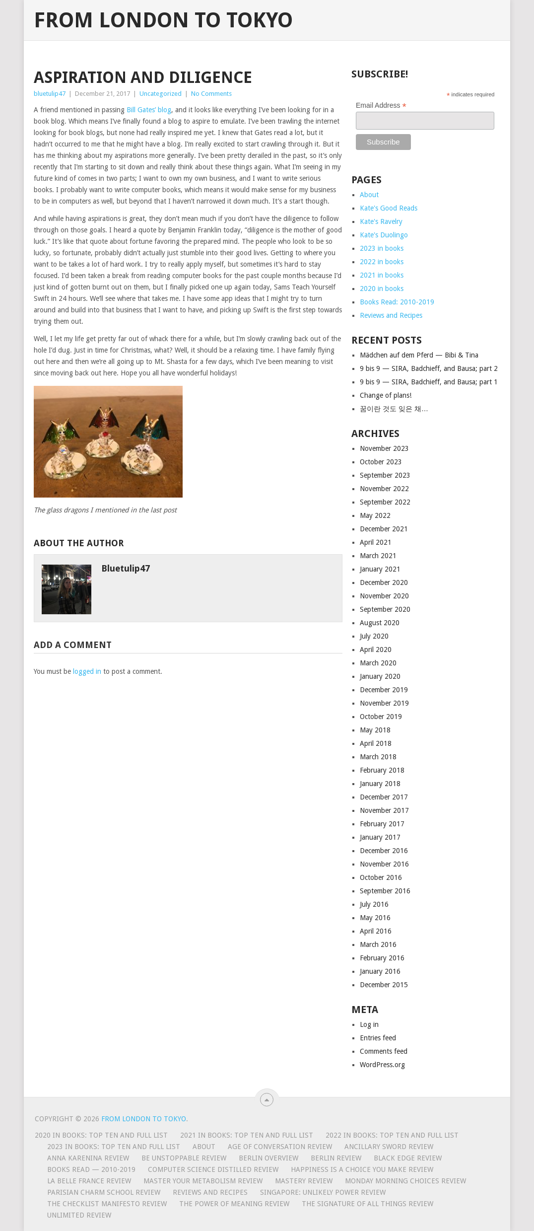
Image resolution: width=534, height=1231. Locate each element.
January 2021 (380, 569)
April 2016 (376, 931)
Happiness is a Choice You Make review (362, 1169)
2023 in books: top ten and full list (113, 1147)
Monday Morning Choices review (405, 1181)
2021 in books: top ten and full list (246, 1135)
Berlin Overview (268, 1158)
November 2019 (384, 703)
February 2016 (382, 958)
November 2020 (384, 596)
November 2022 (384, 489)
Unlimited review (79, 1215)
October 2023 (381, 462)
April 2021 (376, 542)
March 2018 (378, 757)
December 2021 (384, 529)
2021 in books (381, 275)
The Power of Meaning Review (234, 1204)
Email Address (381, 105)
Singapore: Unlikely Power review (323, 1192)
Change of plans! (385, 395)
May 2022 (375, 515)
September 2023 (385, 475)
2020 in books (381, 288)
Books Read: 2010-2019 (397, 302)
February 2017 (382, 824)
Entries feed (378, 1038)
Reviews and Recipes (391, 315)
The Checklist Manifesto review (107, 1204)
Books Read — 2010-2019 (91, 1169)
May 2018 (375, 730)
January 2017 (380, 837)
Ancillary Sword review (388, 1147)
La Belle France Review (89, 1181)
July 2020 (374, 636)
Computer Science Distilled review (213, 1169)
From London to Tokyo (163, 20)
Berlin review (336, 1158)
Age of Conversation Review (280, 1147)
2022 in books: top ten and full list (392, 1135)
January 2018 (380, 784)
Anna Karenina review (88, 1158)
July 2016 (374, 904)
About (369, 195)
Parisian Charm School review (103, 1192)
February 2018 (382, 770)
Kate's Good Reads (388, 208)
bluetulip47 (50, 93)
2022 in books (381, 262)
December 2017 (384, 797)
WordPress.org (382, 1065)
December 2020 (384, 582)
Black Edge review (408, 1158)
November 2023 (384, 448)
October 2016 (381, 877)
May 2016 (375, 918)
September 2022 (385, 502)
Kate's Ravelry (381, 221)
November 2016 (384, 864)
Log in (369, 1024)
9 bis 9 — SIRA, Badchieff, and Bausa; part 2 (429, 368)
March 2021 (378, 556)
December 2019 (384, 690)
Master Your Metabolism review (203, 1181)
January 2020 (380, 676)
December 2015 (384, 985)
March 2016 (378, 944)
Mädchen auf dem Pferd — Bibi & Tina (419, 355)
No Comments (211, 93)
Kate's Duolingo (384, 235)
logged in (87, 671)
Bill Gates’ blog (149, 110)
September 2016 (385, 891)
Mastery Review (304, 1181)
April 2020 (376, 649)
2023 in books (381, 248)
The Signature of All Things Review (367, 1204)
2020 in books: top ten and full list (101, 1135)
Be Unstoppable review (183, 1158)
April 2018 (376, 743)
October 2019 (381, 717)
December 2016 (384, 851)
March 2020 (378, 663)
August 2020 (380, 623)
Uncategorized (160, 93)
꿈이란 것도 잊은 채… (394, 409)
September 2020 (385, 609)
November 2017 (384, 810)
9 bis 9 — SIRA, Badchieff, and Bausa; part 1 (429, 382)
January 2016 (380, 971)
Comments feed (383, 1051)
